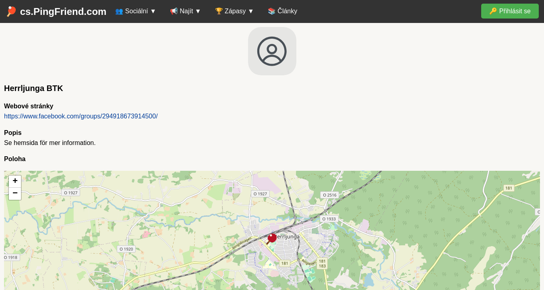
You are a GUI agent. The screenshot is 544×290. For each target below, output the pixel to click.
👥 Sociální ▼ (135, 11)
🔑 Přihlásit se (510, 11)
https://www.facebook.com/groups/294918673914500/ (81, 116)
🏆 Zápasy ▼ (234, 11)
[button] (271, 239)
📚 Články (282, 11)
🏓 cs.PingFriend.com (55, 11)
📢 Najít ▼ (185, 11)
